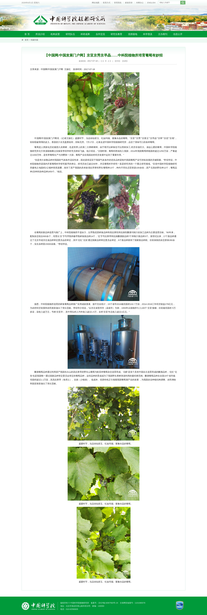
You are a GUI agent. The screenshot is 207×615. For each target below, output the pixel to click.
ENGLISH (151, 3)
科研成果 (85, 34)
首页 (26, 40)
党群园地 (132, 34)
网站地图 (95, 3)
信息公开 (177, 34)
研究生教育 (116, 34)
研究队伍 (70, 34)
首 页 (27, 34)
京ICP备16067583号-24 (108, 603)
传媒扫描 (34, 40)
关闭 (124, 61)
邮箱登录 (129, 3)
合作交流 (100, 34)
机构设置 (55, 34)
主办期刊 (162, 34)
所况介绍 (40, 34)
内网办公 (140, 3)
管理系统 (117, 3)
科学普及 (147, 34)
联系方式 (106, 3)
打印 (117, 61)
